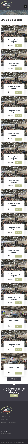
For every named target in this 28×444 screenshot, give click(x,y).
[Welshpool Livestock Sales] (6, 4)
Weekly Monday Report (14, 275)
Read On (18, 45)
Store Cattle (14, 321)
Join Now (14, 395)
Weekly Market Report (14, 41)
